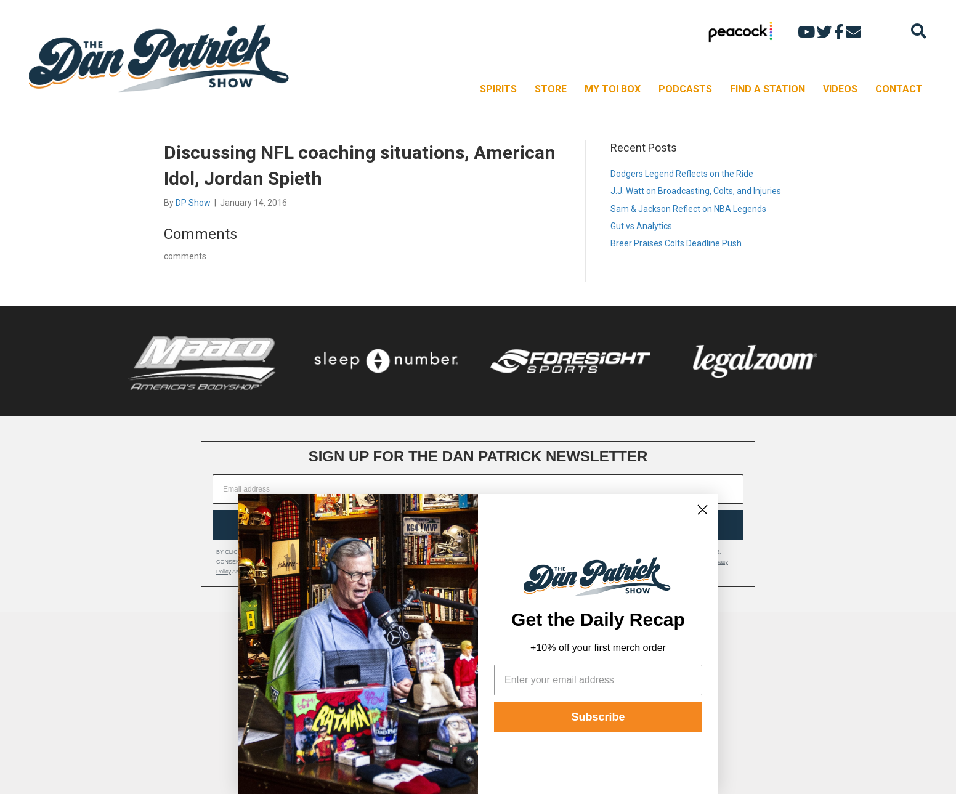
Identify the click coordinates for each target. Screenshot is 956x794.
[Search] (918, 31)
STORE (551, 89)
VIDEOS (840, 89)
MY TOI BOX (613, 89)
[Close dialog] (702, 510)
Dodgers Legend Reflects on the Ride (681, 174)
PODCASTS (685, 89)
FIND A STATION (767, 89)
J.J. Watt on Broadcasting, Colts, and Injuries (695, 191)
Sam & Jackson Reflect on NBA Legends (688, 209)
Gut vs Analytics (641, 226)
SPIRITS (498, 89)
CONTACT (899, 89)
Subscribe (598, 717)
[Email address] (478, 489)
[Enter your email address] (598, 680)
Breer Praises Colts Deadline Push (676, 243)
